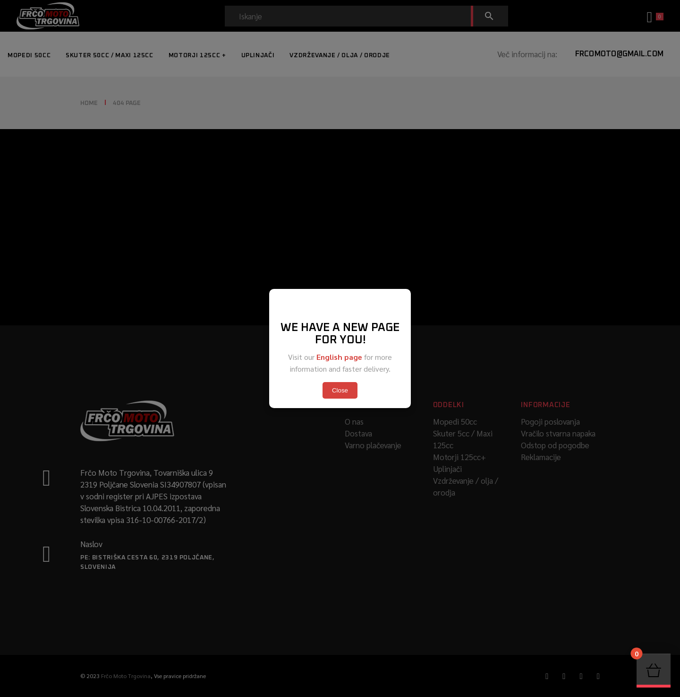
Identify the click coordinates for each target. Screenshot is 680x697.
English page (339, 357)
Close (340, 390)
